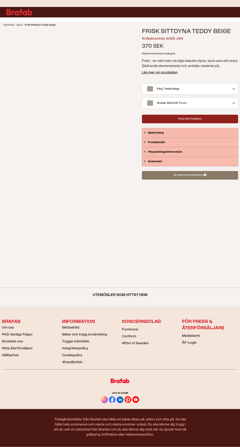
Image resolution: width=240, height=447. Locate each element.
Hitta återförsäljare (190, 119)
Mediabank (191, 335)
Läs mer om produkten (160, 72)
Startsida (8, 25)
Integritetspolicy (75, 348)
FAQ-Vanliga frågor (17, 334)
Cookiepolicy (72, 355)
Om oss (8, 327)
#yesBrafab (72, 362)
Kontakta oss (12, 341)
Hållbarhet (10, 355)
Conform (129, 336)
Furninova (130, 329)
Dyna (19, 25)
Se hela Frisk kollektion (190, 175)
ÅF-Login (189, 342)
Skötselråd (70, 327)
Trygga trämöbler (75, 341)
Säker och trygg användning (84, 334)
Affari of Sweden (135, 343)
